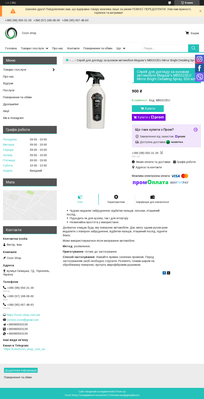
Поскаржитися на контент (93, 395)
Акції (6, 111)
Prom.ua (121, 391)
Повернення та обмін (97, 48)
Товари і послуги (32, 48)
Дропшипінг (11, 104)
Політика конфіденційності (124, 395)
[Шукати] (193, 48)
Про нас (57, 48)
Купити (150, 108)
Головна (11, 48)
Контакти (73, 48)
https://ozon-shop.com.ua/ (23, 314)
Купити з (151, 117)
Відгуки (8, 83)
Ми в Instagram (13, 118)
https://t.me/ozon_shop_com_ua (24, 349)
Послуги (8, 90)
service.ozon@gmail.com (23, 319)
